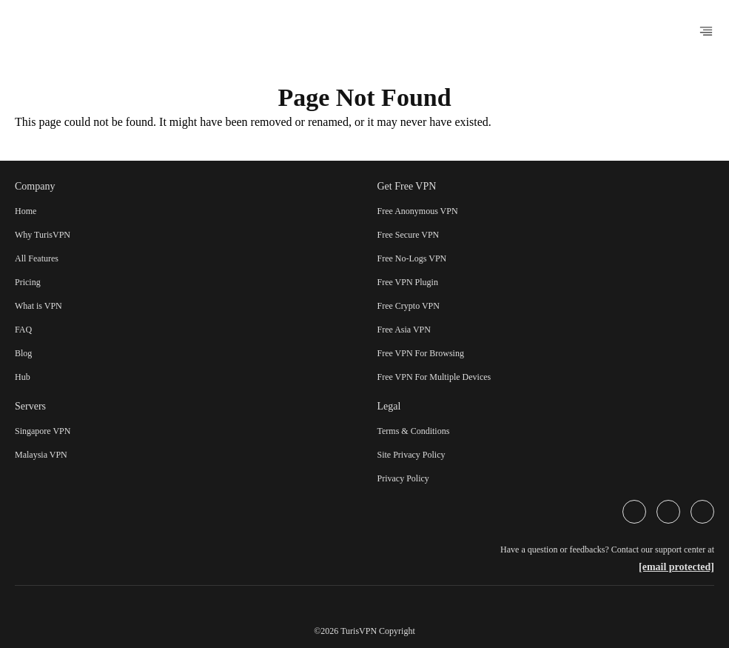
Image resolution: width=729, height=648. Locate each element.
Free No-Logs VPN (412, 258)
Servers (30, 406)
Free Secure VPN (408, 235)
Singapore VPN (42, 431)
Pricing (28, 282)
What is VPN (38, 306)
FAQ (23, 329)
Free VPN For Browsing (420, 353)
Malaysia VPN (41, 455)
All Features (36, 258)
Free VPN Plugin (407, 282)
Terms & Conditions (413, 431)
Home (25, 211)
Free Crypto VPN (408, 306)
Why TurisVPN (42, 235)
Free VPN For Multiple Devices (434, 377)
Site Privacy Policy (411, 455)
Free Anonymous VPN (417, 211)
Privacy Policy (403, 478)
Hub (22, 377)
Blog (23, 353)
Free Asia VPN (404, 329)
